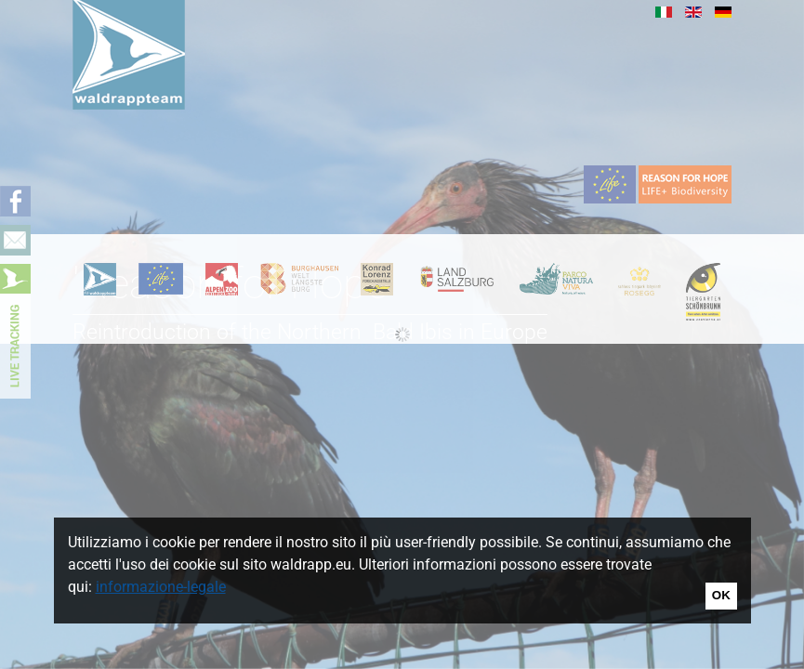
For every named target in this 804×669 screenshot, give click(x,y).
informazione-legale (161, 587)
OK (721, 595)
